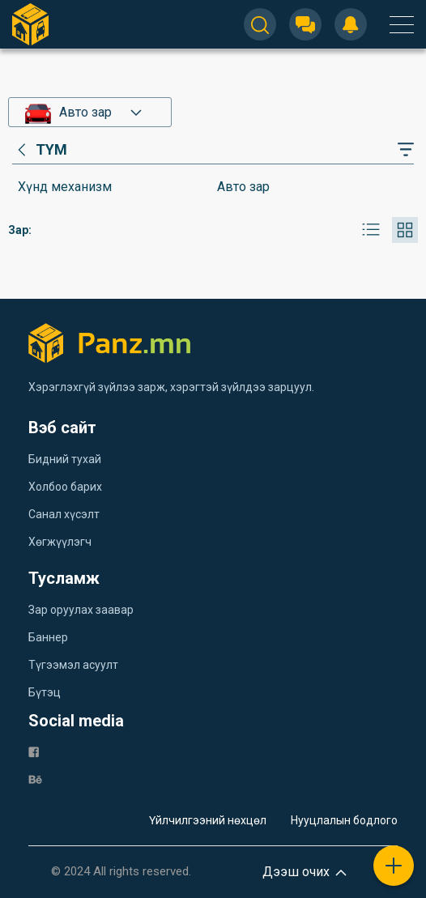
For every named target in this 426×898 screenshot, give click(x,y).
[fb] (33, 751)
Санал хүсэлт (64, 514)
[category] (39, 150)
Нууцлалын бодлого (344, 820)
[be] (35, 778)
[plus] (393, 865)
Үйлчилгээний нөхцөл (207, 820)
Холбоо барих (65, 486)
